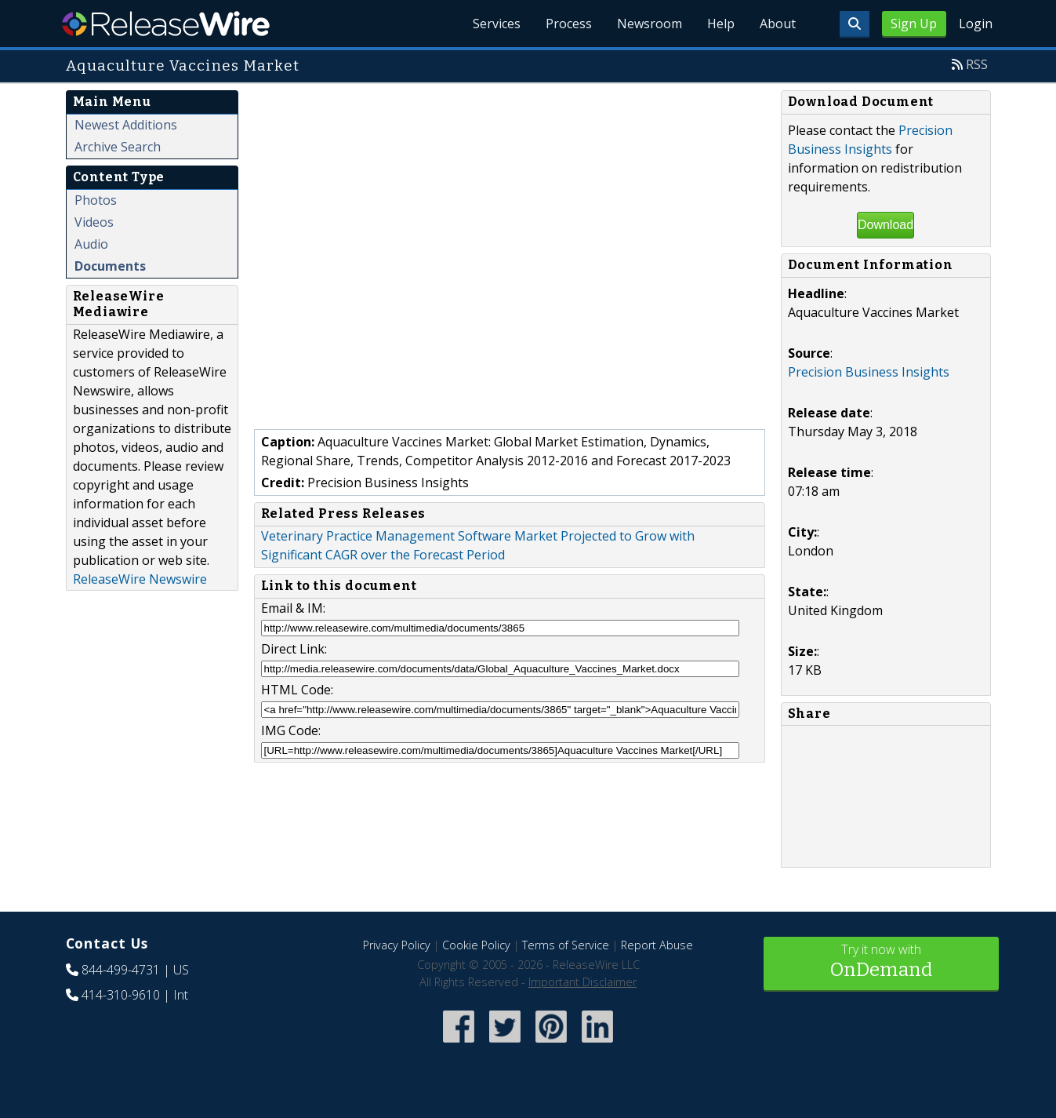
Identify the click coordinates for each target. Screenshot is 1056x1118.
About (778, 23)
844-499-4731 (121, 969)
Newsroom (649, 23)
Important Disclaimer (582, 981)
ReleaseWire (166, 23)
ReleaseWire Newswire (140, 579)
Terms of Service (565, 945)
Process (569, 23)
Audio (91, 244)
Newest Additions (125, 124)
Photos (95, 200)
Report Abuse (657, 945)
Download (885, 224)
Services (497, 23)
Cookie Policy (476, 945)
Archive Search (117, 146)
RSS (977, 64)
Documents (110, 266)
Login (975, 23)
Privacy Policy (396, 945)
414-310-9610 (121, 994)
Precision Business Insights (868, 372)
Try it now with (881, 962)
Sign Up (914, 23)
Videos (94, 222)
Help (721, 23)
